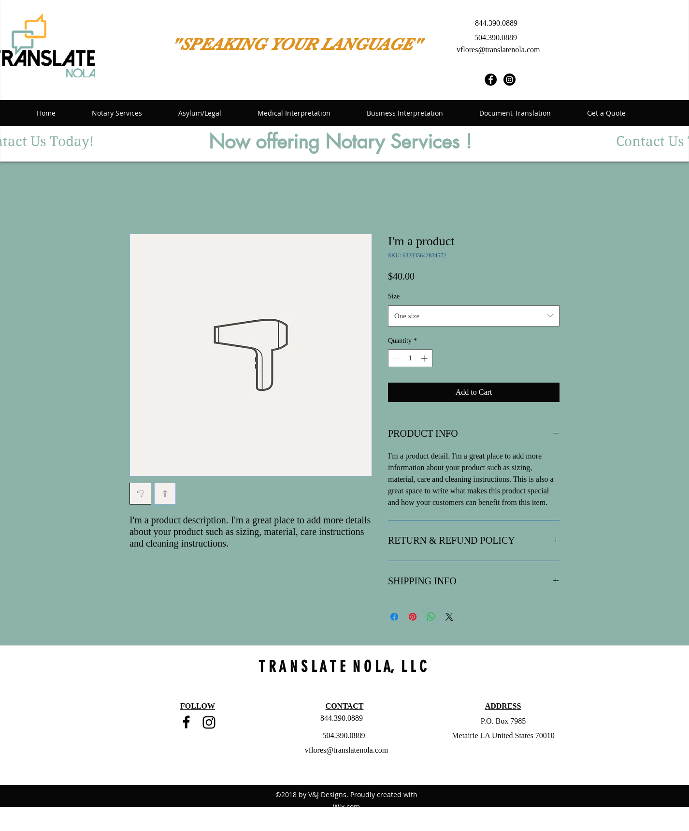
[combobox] (474, 315)
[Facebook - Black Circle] (491, 80)
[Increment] (425, 358)
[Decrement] (395, 358)
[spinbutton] (410, 358)
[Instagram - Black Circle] (509, 80)
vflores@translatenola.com (498, 49)
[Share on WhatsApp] (431, 617)
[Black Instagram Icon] (209, 722)
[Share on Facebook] (394, 617)
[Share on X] (449, 617)
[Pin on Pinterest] (412, 617)
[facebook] (186, 721)
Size (394, 296)
